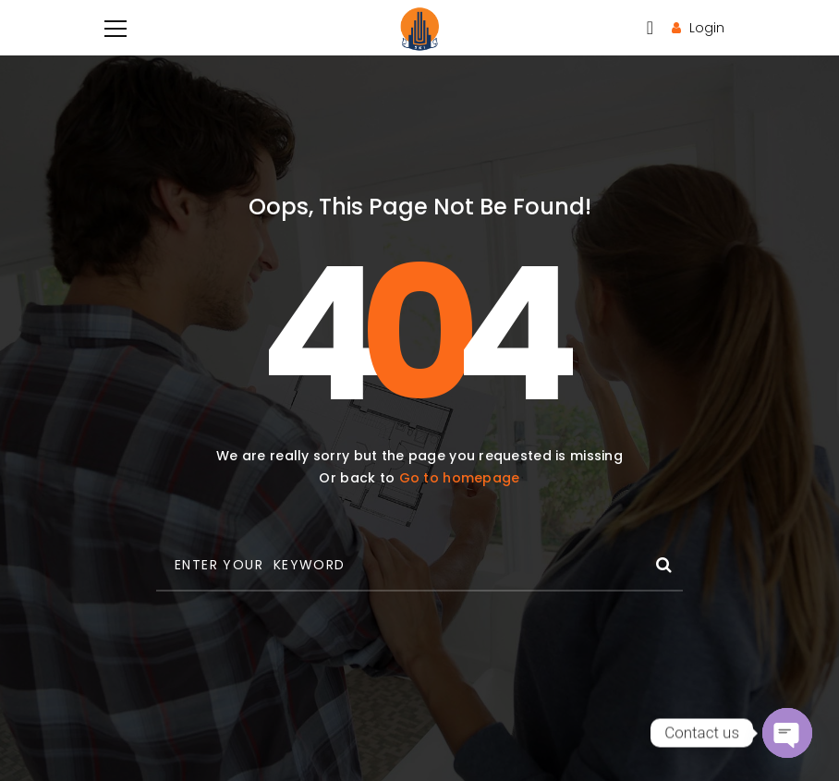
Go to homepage (459, 478)
